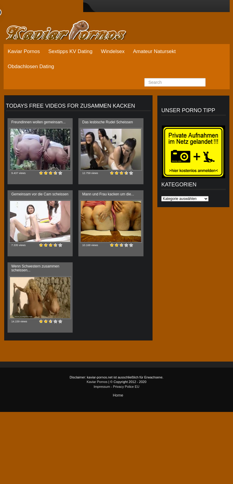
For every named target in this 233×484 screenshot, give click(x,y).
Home (118, 395)
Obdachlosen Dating (31, 66)
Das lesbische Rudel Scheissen (107, 122)
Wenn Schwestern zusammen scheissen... (35, 268)
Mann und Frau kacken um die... (108, 194)
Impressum (102, 386)
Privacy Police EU (126, 386)
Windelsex (112, 51)
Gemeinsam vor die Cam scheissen (39, 194)
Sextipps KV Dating (70, 51)
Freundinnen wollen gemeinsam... (38, 122)
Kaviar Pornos (24, 51)
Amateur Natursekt (154, 51)
